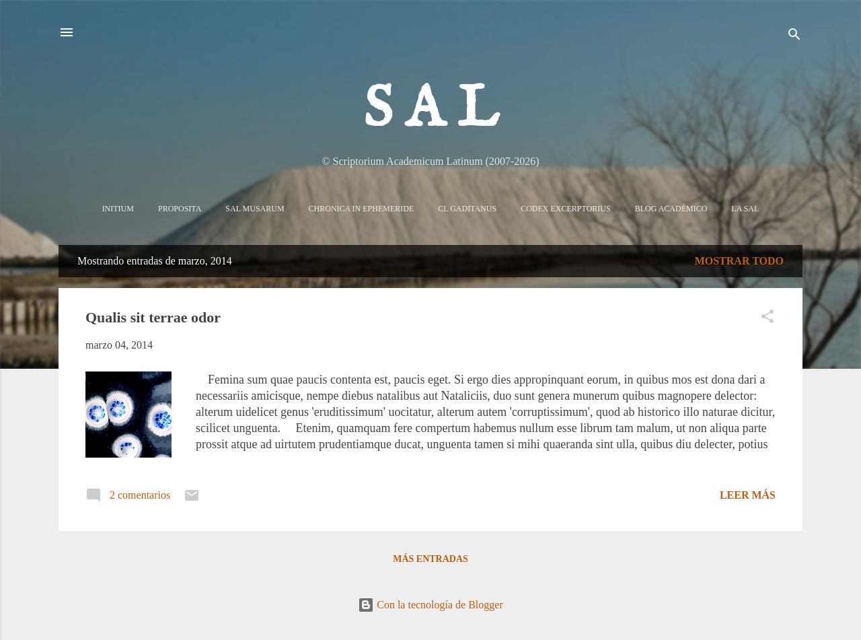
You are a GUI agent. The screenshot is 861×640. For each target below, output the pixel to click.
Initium (118, 208)
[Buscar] (794, 36)
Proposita (179, 208)
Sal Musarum (254, 208)
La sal (745, 208)
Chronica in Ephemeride (361, 208)
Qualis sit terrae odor (153, 317)
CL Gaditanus (467, 208)
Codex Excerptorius (565, 208)
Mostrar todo (739, 260)
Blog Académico (671, 208)
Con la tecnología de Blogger (430, 604)
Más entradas (430, 559)
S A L (430, 110)
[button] (767, 318)
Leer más (748, 495)
